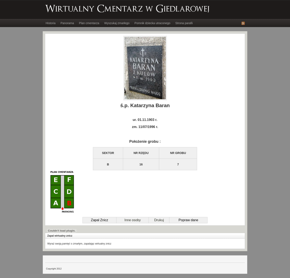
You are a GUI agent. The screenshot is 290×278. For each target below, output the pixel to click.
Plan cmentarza (89, 23)
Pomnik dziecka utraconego (152, 23)
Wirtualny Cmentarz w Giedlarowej (127, 8)
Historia (50, 23)
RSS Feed (243, 23)
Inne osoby (132, 220)
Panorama (67, 23)
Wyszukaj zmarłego (116, 23)
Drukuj (159, 220)
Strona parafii (184, 23)
